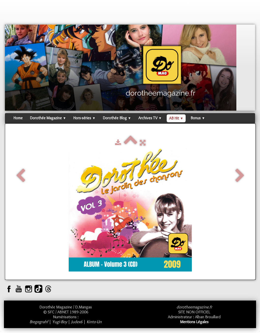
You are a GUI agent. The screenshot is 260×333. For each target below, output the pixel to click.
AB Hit (176, 118)
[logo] (14, 13)
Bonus (198, 118)
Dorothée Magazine (48, 118)
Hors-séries (84, 118)
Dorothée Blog (117, 118)
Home (18, 118)
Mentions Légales (194, 321)
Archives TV (150, 118)
